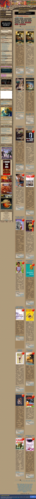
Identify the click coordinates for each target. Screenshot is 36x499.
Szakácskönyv (30, 420)
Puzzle (30, 20)
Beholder (29, 91)
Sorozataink (3, 53)
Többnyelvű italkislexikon (19, 350)
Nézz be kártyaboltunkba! (6, 101)
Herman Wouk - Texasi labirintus (30, 307)
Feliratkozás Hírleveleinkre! (6, 66)
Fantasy (17, 67)
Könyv (21, 18)
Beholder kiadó (31, 113)
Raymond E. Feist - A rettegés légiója (30, 76)
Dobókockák (3, 49)
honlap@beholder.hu (6, 213)
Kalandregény (30, 380)
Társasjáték (17, 22)
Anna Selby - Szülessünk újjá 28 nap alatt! (19, 217)
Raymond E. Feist (31, 114)
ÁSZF (15, 16)
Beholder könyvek (4, 43)
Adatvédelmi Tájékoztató (3, 75)
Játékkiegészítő (24, 20)
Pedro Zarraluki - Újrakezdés (30, 350)
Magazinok (3, 45)
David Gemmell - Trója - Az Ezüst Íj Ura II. (19, 30)
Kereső (33, 17)
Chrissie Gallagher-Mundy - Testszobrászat (19, 307)
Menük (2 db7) (28, 22)
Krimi (28, 343)
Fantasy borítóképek (5, 56)
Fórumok (3, 60)
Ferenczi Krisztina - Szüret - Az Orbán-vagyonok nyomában (30, 217)
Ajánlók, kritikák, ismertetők (6, 54)
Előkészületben (4, 37)
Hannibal (3, 138)
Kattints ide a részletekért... (6, 89)
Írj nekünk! (6, 219)
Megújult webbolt (4, 139)
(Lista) (8, 43)
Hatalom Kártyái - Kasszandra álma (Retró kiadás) (4, 103)
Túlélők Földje (22, 484)
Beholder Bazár (22, 24)
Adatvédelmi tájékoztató (23, 16)
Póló (22, 22)
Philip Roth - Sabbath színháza (30, 173)
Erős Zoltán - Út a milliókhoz (19, 436)
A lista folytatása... (3, 133)
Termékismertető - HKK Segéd (6, 131)
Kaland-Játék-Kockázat (5, 137)
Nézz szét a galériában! (6, 124)
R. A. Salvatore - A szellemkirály (19, 76)
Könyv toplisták (4, 59)
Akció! (17, 24)
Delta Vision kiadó (21, 66)
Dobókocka (17, 20)
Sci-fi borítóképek (4, 57)
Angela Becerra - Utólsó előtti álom (29, 436)
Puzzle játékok (4, 47)
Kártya (17, 18)
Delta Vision (20, 44)
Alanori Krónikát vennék (5, 141)
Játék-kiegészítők (4, 46)
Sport (18, 291)
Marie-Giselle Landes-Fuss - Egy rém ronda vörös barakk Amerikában (30, 128)
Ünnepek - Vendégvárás (19, 393)
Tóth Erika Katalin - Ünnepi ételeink (30, 394)
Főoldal (18, 484)
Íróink (3, 52)
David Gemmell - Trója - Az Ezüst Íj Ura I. (29, 30)
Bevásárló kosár (4, 62)
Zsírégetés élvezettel (19, 172)
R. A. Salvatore (20, 164)
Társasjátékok (4, 48)
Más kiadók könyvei (5, 44)
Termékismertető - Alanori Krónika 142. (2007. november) (5, 128)
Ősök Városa (27, 484)
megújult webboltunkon (21, 72)
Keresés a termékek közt (5, 50)
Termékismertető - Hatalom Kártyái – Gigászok (5, 130)
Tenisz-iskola (19, 260)
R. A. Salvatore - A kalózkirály (19, 127)
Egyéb (28, 253)
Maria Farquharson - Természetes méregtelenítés (30, 261)
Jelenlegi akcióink (19, 17)
